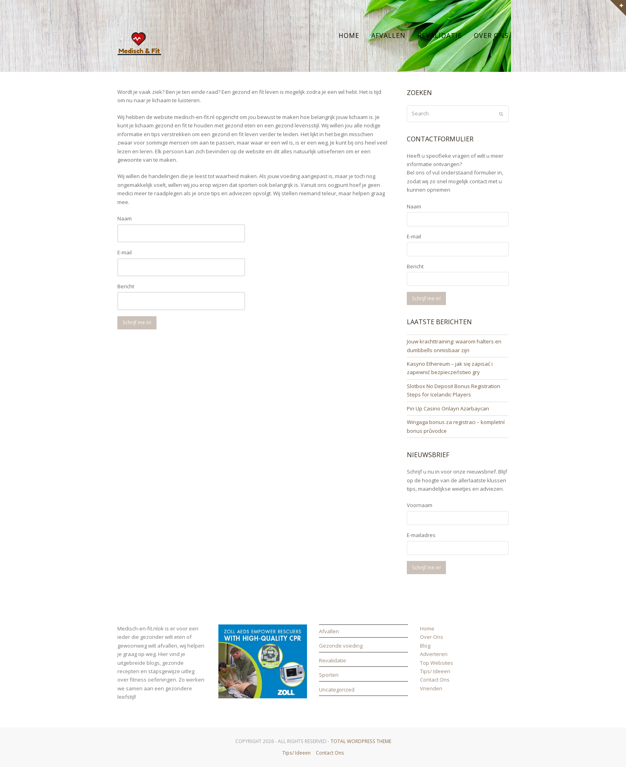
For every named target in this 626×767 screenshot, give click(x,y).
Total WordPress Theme (361, 741)
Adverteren (434, 654)
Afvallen (329, 631)
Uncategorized (337, 689)
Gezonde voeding (341, 645)
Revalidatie (332, 660)
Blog (425, 645)
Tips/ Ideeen (435, 671)
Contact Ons (435, 679)
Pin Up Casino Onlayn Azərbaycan (448, 408)
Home (427, 628)
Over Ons (431, 636)
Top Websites (436, 662)
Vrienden (431, 688)
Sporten (329, 674)
